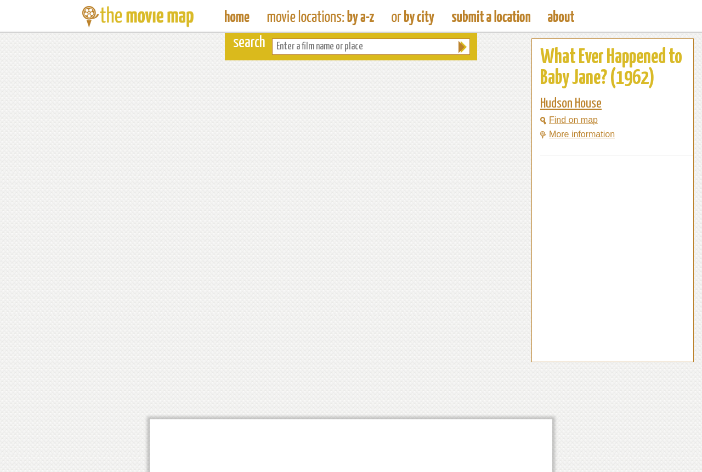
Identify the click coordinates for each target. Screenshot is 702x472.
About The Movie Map (561, 16)
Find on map (569, 120)
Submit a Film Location (491, 16)
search (249, 43)
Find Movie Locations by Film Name (320, 16)
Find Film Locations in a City (413, 16)
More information (577, 134)
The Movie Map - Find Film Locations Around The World (237, 16)
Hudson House (571, 103)
